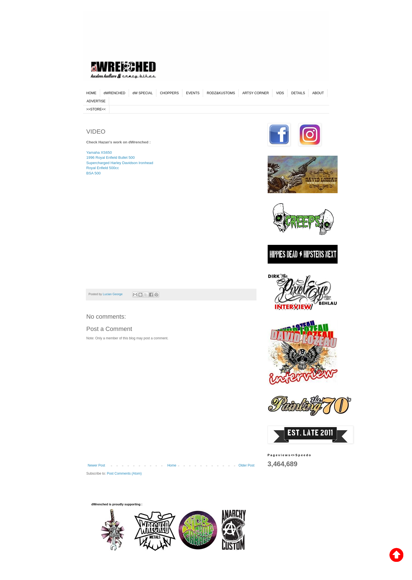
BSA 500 (93, 173)
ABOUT (318, 93)
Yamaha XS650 (99, 152)
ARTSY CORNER (255, 93)
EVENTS (192, 93)
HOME (91, 93)
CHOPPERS (169, 93)
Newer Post (96, 465)
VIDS (280, 93)
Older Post (247, 465)
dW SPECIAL (143, 93)
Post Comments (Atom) (124, 473)
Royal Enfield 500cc (102, 168)
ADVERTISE (96, 101)
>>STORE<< (96, 109)
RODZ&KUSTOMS (221, 93)
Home (171, 465)
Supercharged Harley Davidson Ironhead (119, 163)
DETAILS (298, 93)
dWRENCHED (114, 93)
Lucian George (113, 294)
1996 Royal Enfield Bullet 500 (110, 157)
